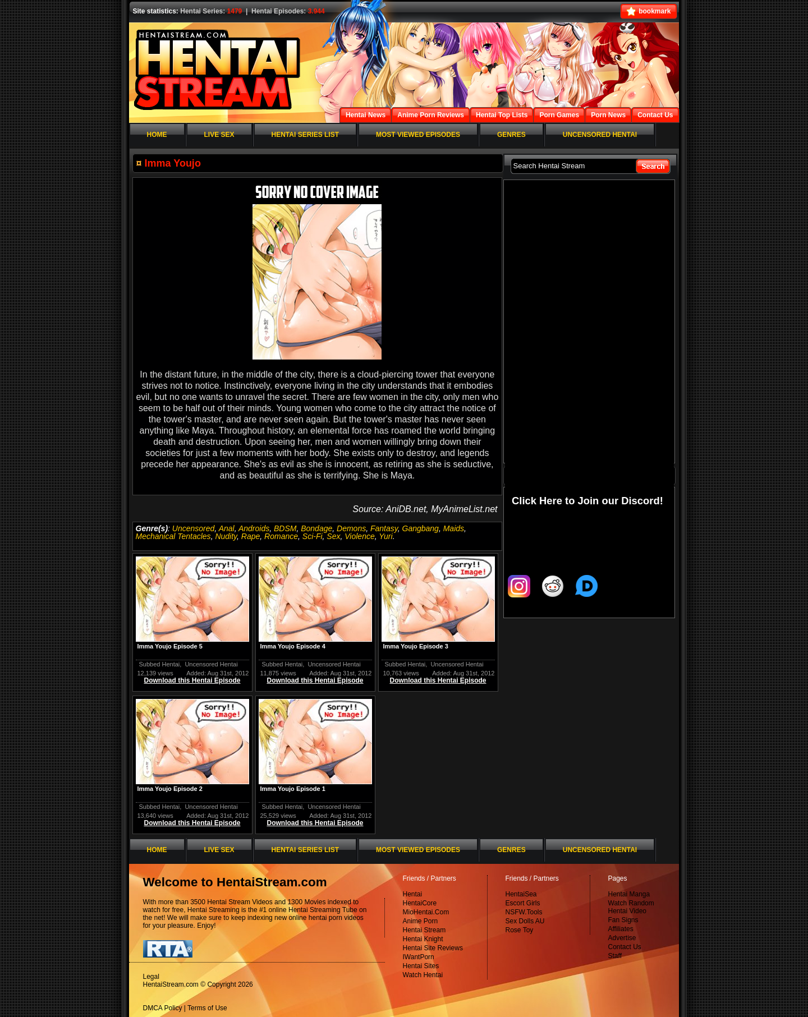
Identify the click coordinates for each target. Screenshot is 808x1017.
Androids (253, 528)
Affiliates (620, 929)
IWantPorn (418, 957)
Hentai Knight (423, 939)
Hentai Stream (424, 930)
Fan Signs (623, 920)
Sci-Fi (312, 536)
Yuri (385, 536)
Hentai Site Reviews (433, 948)
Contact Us (624, 947)
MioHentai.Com (426, 912)
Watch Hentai (423, 975)
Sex (333, 536)
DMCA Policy (162, 1008)
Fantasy (384, 528)
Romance (281, 536)
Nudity (226, 536)
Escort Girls (523, 903)
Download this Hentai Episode (192, 680)
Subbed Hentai (159, 664)
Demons (351, 528)
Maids (453, 528)
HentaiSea (521, 894)
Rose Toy (520, 930)
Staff (615, 956)
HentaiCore (420, 903)
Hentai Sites (421, 966)
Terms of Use (207, 1008)
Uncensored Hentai (211, 664)
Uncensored (193, 528)
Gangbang (420, 528)
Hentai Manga (629, 894)
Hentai (413, 894)
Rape (250, 536)
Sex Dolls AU (525, 921)
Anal (227, 528)
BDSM (285, 528)
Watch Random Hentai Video (631, 907)
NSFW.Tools (524, 912)
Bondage (316, 528)
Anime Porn (420, 921)
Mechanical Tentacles (173, 536)
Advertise (622, 938)
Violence (359, 536)
